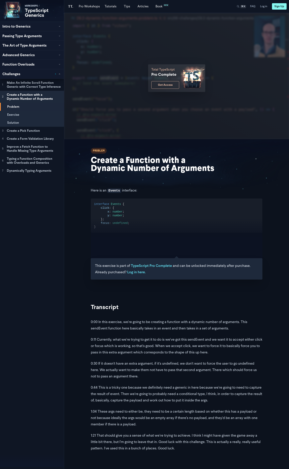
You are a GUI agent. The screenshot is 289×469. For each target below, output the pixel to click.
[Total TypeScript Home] (70, 6)
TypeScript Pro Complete (151, 265)
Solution (13, 123)
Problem (13, 107)
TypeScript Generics (37, 12)
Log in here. (136, 271)
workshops (31, 6)
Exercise (13, 115)
